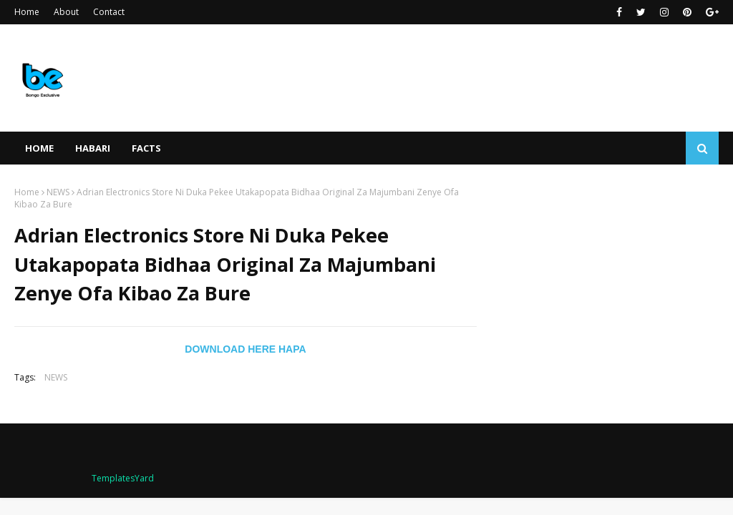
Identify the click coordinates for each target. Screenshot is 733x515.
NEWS (58, 192)
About (66, 12)
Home (26, 12)
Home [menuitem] (39, 148)
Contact (109, 12)
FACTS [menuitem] (146, 148)
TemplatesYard (123, 478)
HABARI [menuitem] (92, 148)
